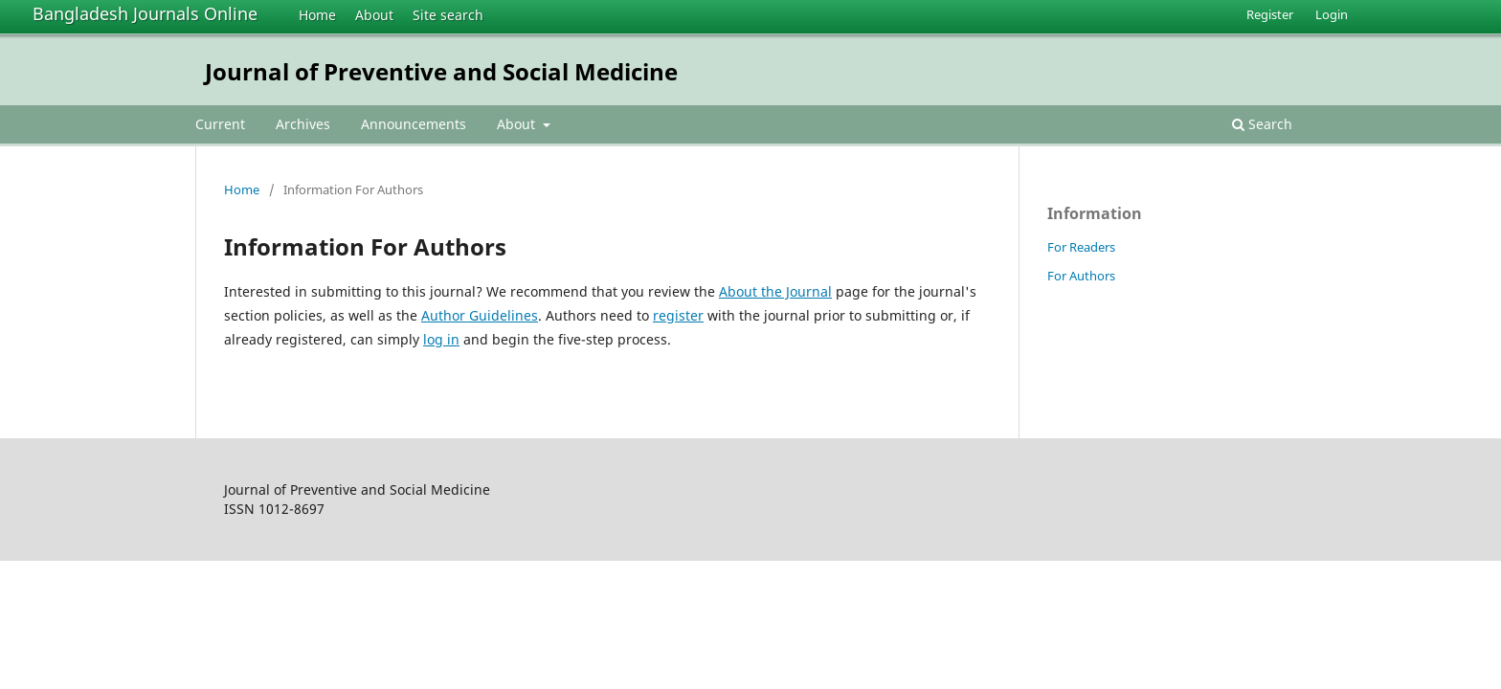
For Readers (1081, 247)
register (678, 315)
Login (1331, 14)
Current (220, 124)
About (374, 15)
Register (1269, 14)
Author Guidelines (479, 315)
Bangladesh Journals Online (145, 13)
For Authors (1081, 275)
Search (1262, 124)
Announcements (413, 124)
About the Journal (775, 291)
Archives (303, 124)
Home (317, 15)
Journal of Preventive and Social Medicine (441, 71)
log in (441, 339)
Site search (448, 15)
